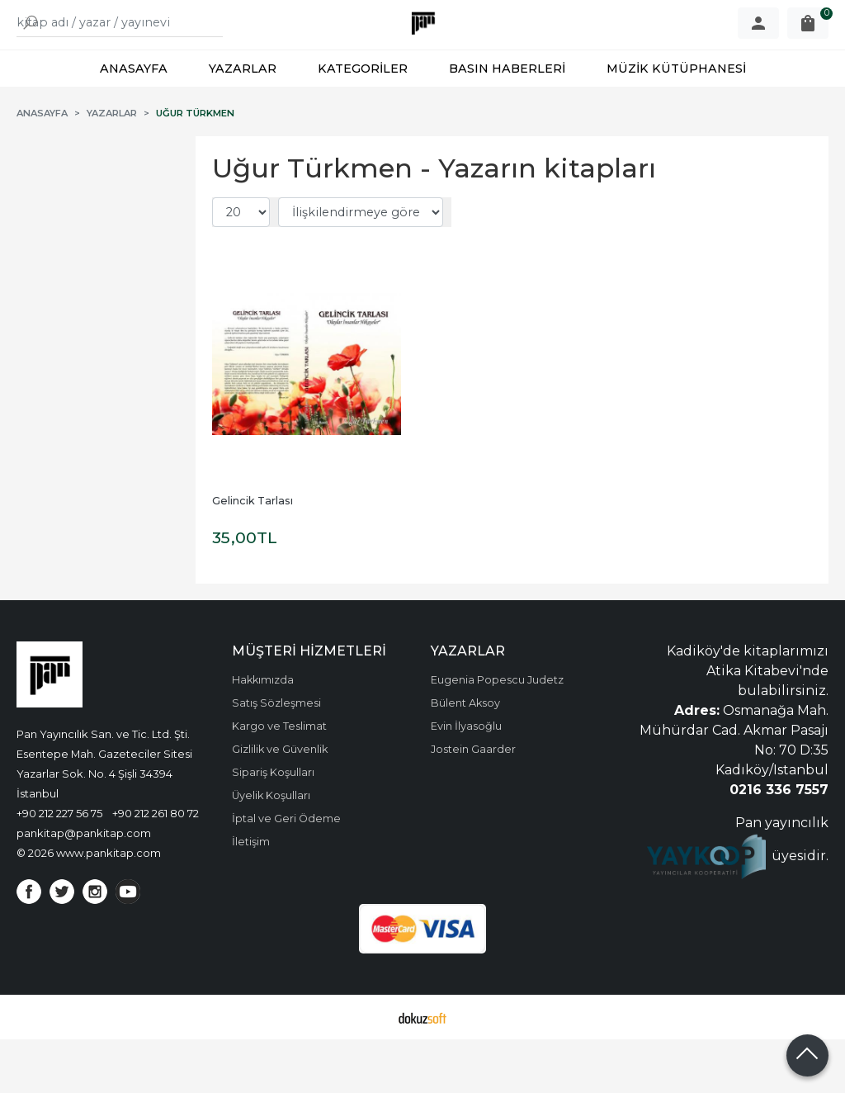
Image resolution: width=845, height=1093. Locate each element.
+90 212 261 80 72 (155, 866)
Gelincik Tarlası (252, 554)
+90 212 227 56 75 (59, 866)
